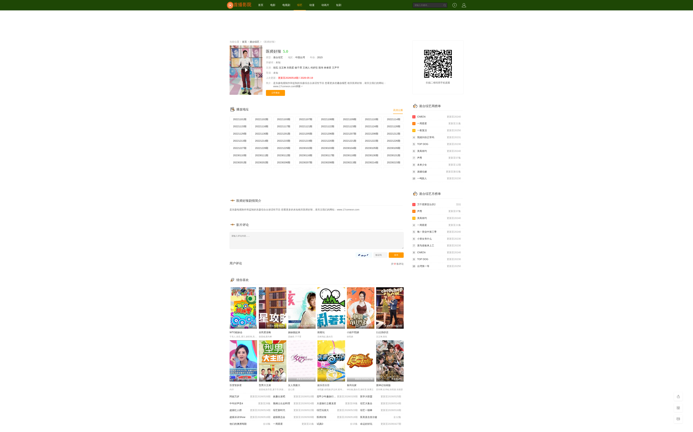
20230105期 (371, 148)
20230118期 (349, 155)
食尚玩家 (352, 385)
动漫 (311, 4)
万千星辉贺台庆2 (436, 204)
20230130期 (371, 155)
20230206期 (283, 162)
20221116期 (261, 126)
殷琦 (320, 67)
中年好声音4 (250, 403)
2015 (320, 57)
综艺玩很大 (337, 410)
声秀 (436, 158)
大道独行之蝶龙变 (337, 403)
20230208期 (327, 162)
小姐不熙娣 (353, 332)
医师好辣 (337, 417)
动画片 (325, 4)
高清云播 (398, 110)
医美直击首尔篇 (380, 417)
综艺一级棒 (380, 410)
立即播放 (275, 93)
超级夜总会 (293, 417)
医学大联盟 (380, 396)
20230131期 (393, 155)
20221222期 (371, 140)
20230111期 (261, 155)
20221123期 (349, 126)
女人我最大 (294, 385)
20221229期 (283, 148)
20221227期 (239, 148)
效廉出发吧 (293, 396)
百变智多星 (236, 385)
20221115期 (239, 126)
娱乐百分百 (323, 385)
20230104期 (349, 148)
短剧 (338, 4)
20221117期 (283, 126)
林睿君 (327, 67)
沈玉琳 (282, 67)
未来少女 (436, 165)
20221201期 (283, 133)
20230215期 (393, 162)
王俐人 (306, 67)
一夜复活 (436, 130)
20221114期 (393, 119)
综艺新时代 (293, 410)
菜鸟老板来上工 (436, 245)
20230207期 (305, 162)
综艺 (299, 4)
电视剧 (286, 4)
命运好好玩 (380, 424)
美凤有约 (436, 151)
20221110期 (371, 119)
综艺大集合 (380, 403)
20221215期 (283, 140)
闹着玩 (321, 332)
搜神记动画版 (383, 385)
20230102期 (305, 148)
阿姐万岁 (250, 396)
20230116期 (305, 155)
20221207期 (349, 133)
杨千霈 (298, 67)
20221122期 (327, 126)
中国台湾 (300, 57)
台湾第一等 (436, 266)
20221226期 (393, 140)
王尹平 (335, 67)
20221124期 (371, 126)
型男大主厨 (265, 385)
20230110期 (239, 155)
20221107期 (305, 119)
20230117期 (327, 155)
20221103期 (283, 119)
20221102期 (261, 119)
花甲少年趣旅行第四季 (337, 396)
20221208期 (371, 133)
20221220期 (327, 140)
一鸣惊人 (436, 178)
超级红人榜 (250, 410)
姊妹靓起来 (294, 332)
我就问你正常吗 (436, 137)
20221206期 (327, 133)
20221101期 (239, 119)
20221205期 (305, 133)
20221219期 (305, 140)
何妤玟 (314, 67)
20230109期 (393, 148)
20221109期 (349, 119)
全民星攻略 (265, 332)
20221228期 (261, 148)
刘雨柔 (290, 67)
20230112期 (283, 155)
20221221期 (349, 140)
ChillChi (436, 117)
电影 (272, 4)
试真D (337, 424)
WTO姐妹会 (236, 332)
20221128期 (393, 126)
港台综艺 (254, 41)
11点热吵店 (382, 332)
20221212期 (393, 133)
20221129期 (239, 133)
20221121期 (305, 126)
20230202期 (261, 162)
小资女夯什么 (436, 239)
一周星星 (293, 424)
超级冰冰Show (250, 417)
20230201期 (239, 162)
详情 (299, 86)
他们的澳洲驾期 (250, 424)
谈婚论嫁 (436, 172)
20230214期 (371, 162)
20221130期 (261, 133)
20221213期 (239, 140)
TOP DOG (436, 144)
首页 (260, 4)
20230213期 (349, 162)
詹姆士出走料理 (293, 403)
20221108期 (327, 119)
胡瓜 (275, 67)
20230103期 (327, 148)
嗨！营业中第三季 (436, 232)
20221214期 (261, 140)
